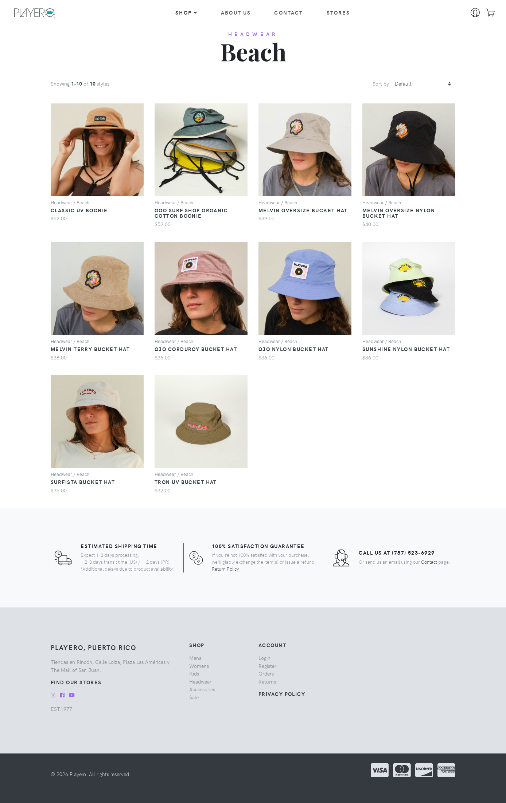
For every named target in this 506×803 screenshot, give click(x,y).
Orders (266, 673)
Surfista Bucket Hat (83, 481)
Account (272, 645)
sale (194, 697)
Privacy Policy (281, 693)
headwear (253, 34)
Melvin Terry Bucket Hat (90, 349)
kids (194, 673)
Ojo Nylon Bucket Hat (293, 349)
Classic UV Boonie (79, 210)
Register (267, 665)
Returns (267, 681)
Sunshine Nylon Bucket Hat (406, 349)
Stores (338, 12)
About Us (236, 12)
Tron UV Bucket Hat (186, 481)
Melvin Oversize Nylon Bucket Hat (398, 213)
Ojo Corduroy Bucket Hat (196, 349)
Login (264, 657)
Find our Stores (76, 682)
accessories (202, 689)
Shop (186, 12)
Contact (288, 12)
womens (199, 665)
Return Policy (225, 569)
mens (195, 657)
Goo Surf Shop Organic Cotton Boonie (191, 213)
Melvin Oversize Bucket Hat (302, 210)
